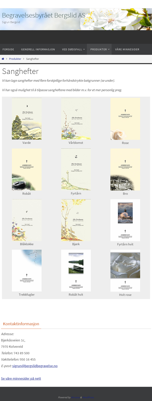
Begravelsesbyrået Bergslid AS (43, 15)
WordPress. (88, 397)
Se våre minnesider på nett (21, 378)
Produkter (15, 59)
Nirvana (75, 397)
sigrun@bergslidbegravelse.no (35, 366)
